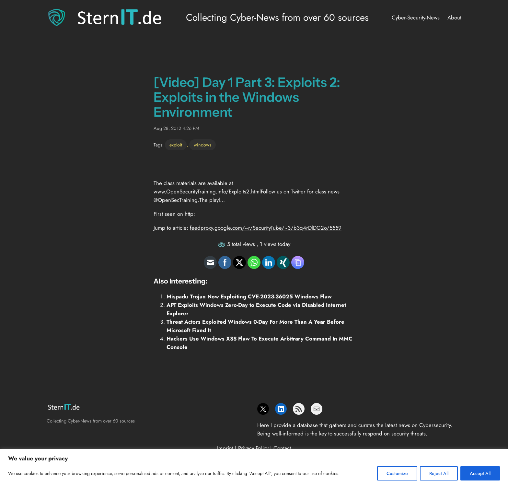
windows (202, 145)
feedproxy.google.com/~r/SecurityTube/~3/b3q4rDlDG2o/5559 (265, 228)
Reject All (438, 473)
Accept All (480, 473)
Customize (397, 473)
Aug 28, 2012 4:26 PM (176, 128)
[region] (254, 467)
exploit (175, 145)
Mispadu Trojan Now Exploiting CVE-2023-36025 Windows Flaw (249, 296)
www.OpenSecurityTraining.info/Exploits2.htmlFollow (214, 191)
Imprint (225, 448)
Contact (282, 448)
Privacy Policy (253, 448)
